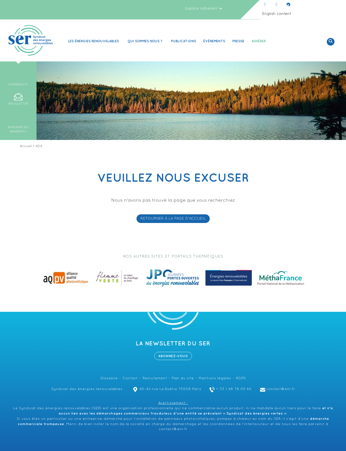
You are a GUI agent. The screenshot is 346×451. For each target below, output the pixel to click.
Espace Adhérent (203, 8)
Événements (214, 41)
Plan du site (183, 378)
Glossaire (109, 378)
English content (276, 14)
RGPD (241, 378)
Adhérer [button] (259, 41)
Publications (183, 41)
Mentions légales (215, 378)
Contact (130, 378)
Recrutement (155, 378)
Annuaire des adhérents (18, 129)
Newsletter (18, 104)
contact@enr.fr (277, 389)
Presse (238, 41)
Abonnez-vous (173, 356)
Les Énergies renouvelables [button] (94, 41)
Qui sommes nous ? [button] (146, 41)
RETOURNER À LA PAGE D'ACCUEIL (173, 218)
